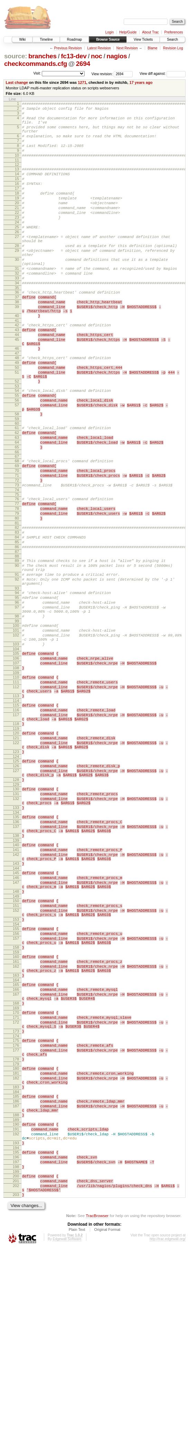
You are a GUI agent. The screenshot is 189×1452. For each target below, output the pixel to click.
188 (16, 1303)
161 (16, 1121)
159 (16, 1110)
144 (16, 1011)
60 (17, 486)
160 (16, 1115)
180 (16, 1247)
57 (17, 465)
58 (17, 476)
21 (17, 228)
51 (17, 426)
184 (16, 1276)
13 (17, 181)
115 (16, 817)
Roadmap (74, 39)
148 (16, 1038)
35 (17, 326)
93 (17, 679)
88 (17, 641)
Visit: (37, 73)
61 (17, 491)
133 (16, 939)
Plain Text (77, 1433)
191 (16, 1319)
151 (16, 1055)
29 (17, 280)
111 (16, 790)
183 (16, 1270)
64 (17, 508)
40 (17, 359)
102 (16, 734)
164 (16, 1144)
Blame (152, 48)
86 (17, 631)
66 (17, 520)
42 (17, 369)
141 (16, 988)
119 (16, 845)
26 (17, 258)
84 (17, 619)
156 (16, 1088)
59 (17, 482)
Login (109, 32)
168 (16, 1171)
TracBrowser (97, 1419)
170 (16, 1181)
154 (16, 1077)
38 (17, 342)
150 (16, 1049)
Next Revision (127, 48)
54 (17, 447)
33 (17, 314)
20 (17, 222)
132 (16, 928)
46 (17, 398)
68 (17, 529)
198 (16, 1364)
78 (17, 585)
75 (17, 569)
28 (17, 275)
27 (17, 263)
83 (17, 613)
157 (16, 1094)
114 (16, 812)
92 (17, 668)
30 (17, 291)
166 (16, 1154)
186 (16, 1286)
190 (16, 1314)
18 (17, 211)
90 (17, 651)
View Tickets (143, 39)
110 (16, 784)
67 (17, 525)
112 (16, 795)
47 (17, 404)
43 (17, 375)
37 (17, 336)
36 (17, 330)
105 (16, 756)
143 (16, 1005)
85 (17, 625)
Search (172, 39)
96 (17, 695)
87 (17, 636)
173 (16, 1204)
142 (16, 994)
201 (16, 1381)
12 (17, 177)
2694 (83, 63)
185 (16, 1280)
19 (17, 217)
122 (16, 862)
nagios (116, 56)
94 (17, 684)
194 (16, 1342)
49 (17, 414)
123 (16, 873)
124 (16, 879)
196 (16, 1353)
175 (16, 1214)
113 (16, 806)
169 (16, 1177)
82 (17, 607)
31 (17, 302)
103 (16, 745)
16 (17, 199)
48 (17, 408)
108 (16, 773)
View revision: (102, 74)
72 (17, 553)
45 (17, 387)
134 (16, 945)
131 (16, 922)
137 (16, 961)
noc (96, 56)
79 (17, 591)
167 (16, 1160)
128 (16, 906)
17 (17, 205)
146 (16, 1021)
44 (17, 381)
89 (17, 645)
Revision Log (173, 48)
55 (17, 453)
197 (16, 1358)
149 (16, 1044)
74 (17, 564)
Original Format (107, 1433)
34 (17, 320)
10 (17, 167)
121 (16, 856)
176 (16, 1220)
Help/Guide (127, 32)
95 (17, 690)
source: (15, 56)
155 (16, 1082)
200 (16, 1375)
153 (16, 1071)
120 (16, 850)
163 (16, 1138)
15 (17, 193)
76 (17, 573)
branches (42, 56)
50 (17, 420)
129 (16, 912)
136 (16, 955)
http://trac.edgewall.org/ (168, 1443)
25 (17, 252)
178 (16, 1237)
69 (17, 535)
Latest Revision (99, 48)
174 (16, 1210)
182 (16, 1259)
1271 (82, 82)
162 (16, 1127)
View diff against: (163, 74)
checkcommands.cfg (35, 63)
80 (17, 597)
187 (16, 1292)
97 (17, 701)
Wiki (22, 39)
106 (16, 762)
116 (16, 823)
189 (16, 1309)
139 (16, 978)
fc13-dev (73, 56)
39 (17, 348)
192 (16, 1325)
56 (17, 459)
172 (16, 1193)
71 (17, 547)
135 (16, 949)
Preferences (173, 32)
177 (16, 1226)
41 (17, 365)
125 (16, 883)
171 (16, 1187)
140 (16, 982)
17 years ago (140, 82)
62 (17, 497)
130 (16, 916)
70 (17, 541)
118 (16, 840)
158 (16, 1105)
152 (16, 1060)
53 (17, 443)
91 (17, 662)
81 (17, 603)
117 (16, 829)
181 (16, 1253)
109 (16, 779)
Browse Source (108, 39)
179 (16, 1243)
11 (17, 172)
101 (16, 729)
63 (17, 503)
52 (17, 437)
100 (16, 723)
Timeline (46, 39)
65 (17, 514)
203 (16, 1397)
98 (17, 712)
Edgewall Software (67, 1443)
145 (16, 1016)
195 (16, 1347)
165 (16, 1148)
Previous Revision (68, 48)
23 (17, 240)
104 (16, 751)
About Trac (150, 32)
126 (16, 889)
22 (17, 234)
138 (16, 972)
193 (16, 1336)
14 (17, 187)
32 (17, 308)
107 (16, 767)
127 (16, 895)
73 (17, 558)
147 (16, 1027)
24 (17, 246)
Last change (17, 82)
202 (16, 1386)
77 (17, 579)
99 (17, 718)
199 (16, 1370)
